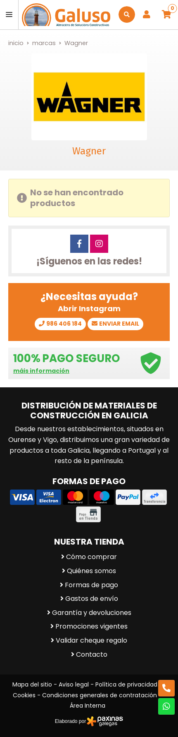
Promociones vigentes (91, 626)
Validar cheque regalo (91, 640)
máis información (41, 371)
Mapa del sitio (32, 684)
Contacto (91, 654)
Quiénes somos (91, 571)
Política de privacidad (126, 684)
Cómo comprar (91, 557)
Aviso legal (74, 684)
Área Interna (87, 705)
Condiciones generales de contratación (99, 695)
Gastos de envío (91, 598)
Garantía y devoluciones (91, 612)
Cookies (24, 695)
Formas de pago (91, 585)
